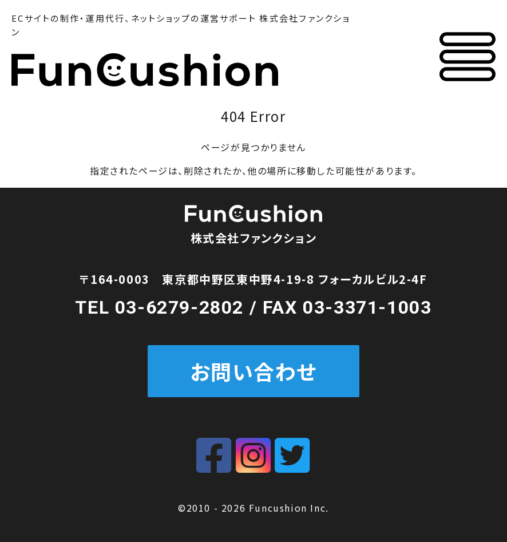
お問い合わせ (254, 371)
